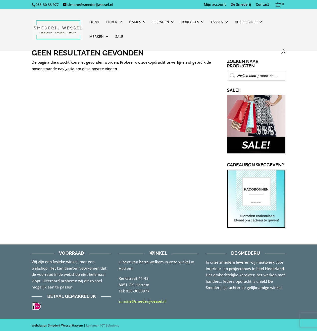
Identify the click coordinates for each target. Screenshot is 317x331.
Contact (262, 5)
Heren (112, 22)
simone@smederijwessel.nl (142, 301)
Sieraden (161, 22)
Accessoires (246, 22)
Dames (135, 22)
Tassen (217, 22)
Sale (119, 37)
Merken (96, 37)
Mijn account (215, 5)
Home (94, 22)
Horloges (190, 22)
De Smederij (241, 5)
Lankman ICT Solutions (102, 325)
